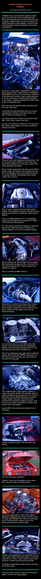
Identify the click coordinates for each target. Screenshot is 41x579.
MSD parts (14, 515)
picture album (22, 574)
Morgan (6, 21)
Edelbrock (13, 517)
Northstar (32, 219)
